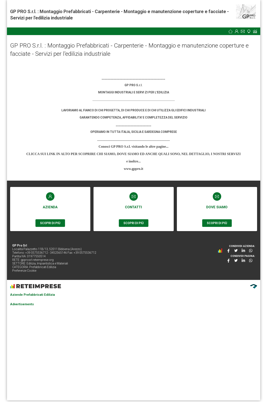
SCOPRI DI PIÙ (50, 223)
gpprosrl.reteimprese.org (37, 260)
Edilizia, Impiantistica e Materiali (47, 263)
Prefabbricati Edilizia (42, 267)
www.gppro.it (133, 168)
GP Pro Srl (19, 245)
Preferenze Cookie (24, 270)
